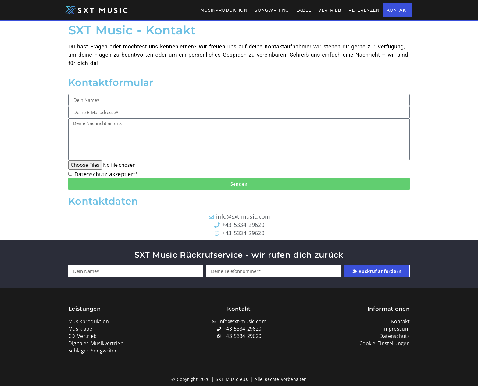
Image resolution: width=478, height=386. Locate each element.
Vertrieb (329, 10)
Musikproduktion (224, 10)
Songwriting (272, 10)
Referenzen (363, 10)
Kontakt (397, 10)
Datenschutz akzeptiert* (106, 174)
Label (303, 10)
